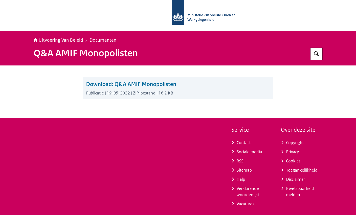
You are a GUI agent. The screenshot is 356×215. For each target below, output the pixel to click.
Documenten (102, 40)
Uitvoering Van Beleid (58, 40)
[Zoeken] (316, 54)
